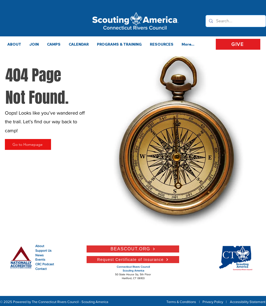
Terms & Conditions (181, 302)
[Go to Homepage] (28, 144)
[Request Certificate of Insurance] (133, 259)
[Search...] (235, 21)
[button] (119, 44)
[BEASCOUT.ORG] (133, 249)
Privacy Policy (212, 302)
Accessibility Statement (247, 302)
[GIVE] (238, 44)
